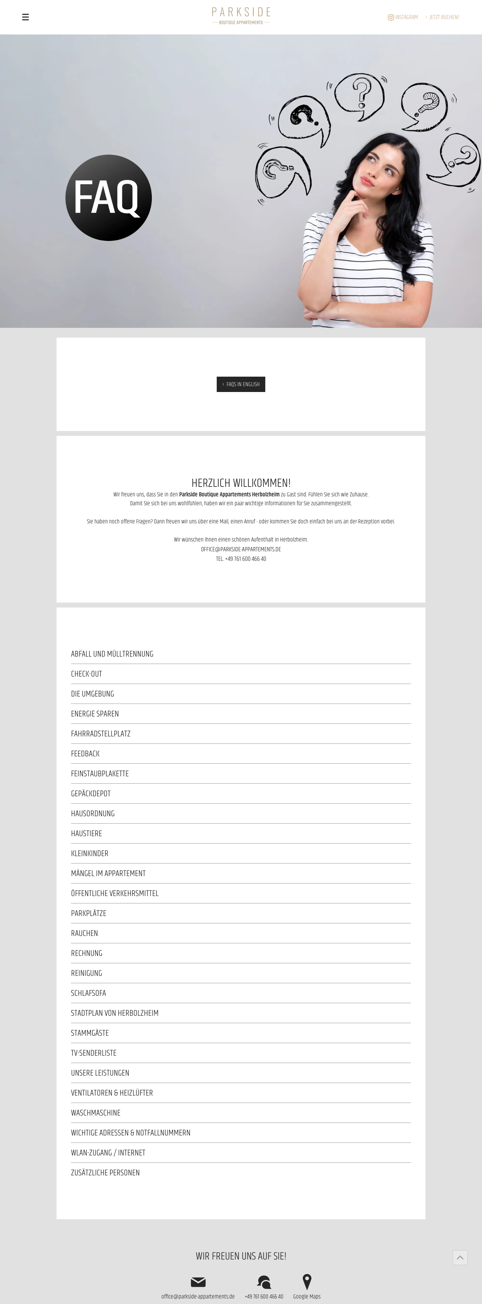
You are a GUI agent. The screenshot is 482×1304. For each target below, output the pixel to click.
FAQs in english (243, 384)
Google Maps (307, 1286)
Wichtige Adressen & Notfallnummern (131, 1133)
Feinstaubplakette (100, 773)
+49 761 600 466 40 (245, 558)
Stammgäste (90, 1033)
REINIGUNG (86, 973)
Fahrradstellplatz (101, 733)
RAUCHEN (84, 933)
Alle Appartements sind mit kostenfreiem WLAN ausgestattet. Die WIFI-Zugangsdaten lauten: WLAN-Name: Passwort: (241, 1152)
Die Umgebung (92, 694)
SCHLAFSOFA (88, 993)
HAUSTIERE (86, 833)
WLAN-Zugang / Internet (108, 1152)
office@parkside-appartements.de (241, 549)
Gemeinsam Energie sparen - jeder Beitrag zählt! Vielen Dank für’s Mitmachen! (241, 713)
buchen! (444, 17)
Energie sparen (95, 714)
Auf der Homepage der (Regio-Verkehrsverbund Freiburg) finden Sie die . (241, 893)
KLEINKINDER (90, 853)
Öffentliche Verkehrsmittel (115, 893)
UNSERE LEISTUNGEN (100, 1073)
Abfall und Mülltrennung (112, 654)
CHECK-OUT (86, 674)
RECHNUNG (86, 953)
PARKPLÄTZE (88, 913)
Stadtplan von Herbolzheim (115, 1013)
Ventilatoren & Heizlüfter (112, 1093)
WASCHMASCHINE (95, 1113)
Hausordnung (93, 813)
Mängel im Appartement (108, 873)
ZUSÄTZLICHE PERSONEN (105, 1172)
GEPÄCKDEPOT (91, 793)
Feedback (85, 753)
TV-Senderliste (94, 1053)
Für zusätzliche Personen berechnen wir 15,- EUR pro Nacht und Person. (241, 1172)
